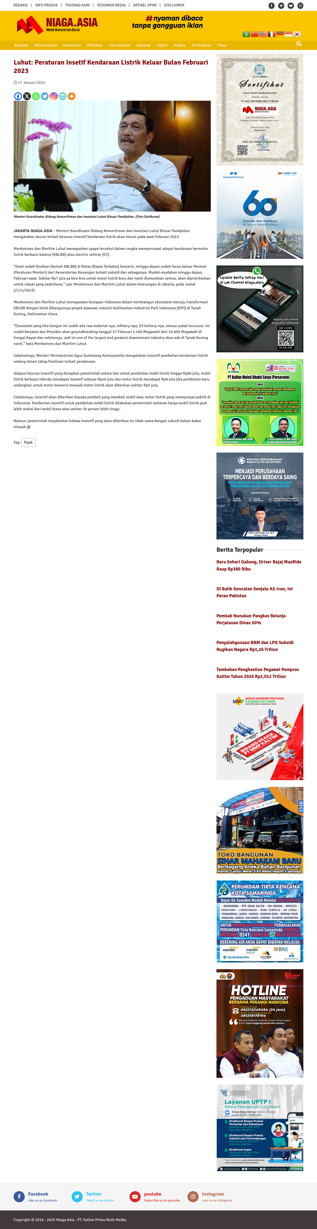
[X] (27, 96)
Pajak (28, 442)
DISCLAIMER (174, 5)
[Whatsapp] (36, 96)
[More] (72, 96)
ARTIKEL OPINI (145, 5)
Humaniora (71, 45)
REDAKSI (21, 5)
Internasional (118, 45)
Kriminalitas (200, 45)
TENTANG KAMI (77, 5)
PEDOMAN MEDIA (111, 5)
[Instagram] (54, 96)
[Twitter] (45, 96)
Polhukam (94, 45)
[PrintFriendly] (63, 96)
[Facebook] (18, 96)
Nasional (143, 45)
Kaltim (161, 45)
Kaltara (178, 45)
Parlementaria (45, 45)
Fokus (220, 45)
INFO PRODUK (46, 5)
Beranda (20, 45)
